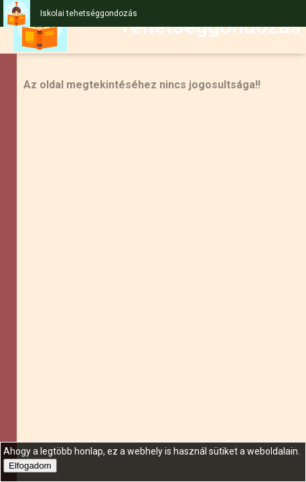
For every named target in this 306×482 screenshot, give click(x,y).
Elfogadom (30, 466)
